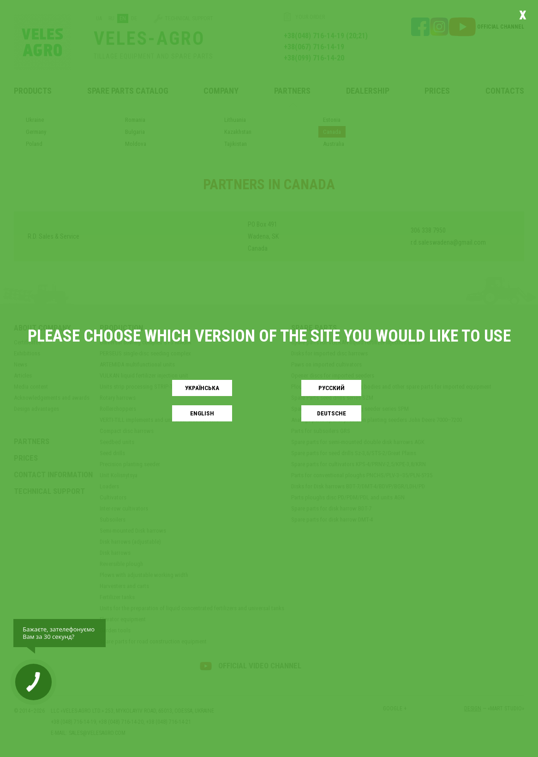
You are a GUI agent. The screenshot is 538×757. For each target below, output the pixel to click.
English (202, 413)
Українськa (202, 388)
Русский (331, 388)
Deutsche (331, 413)
